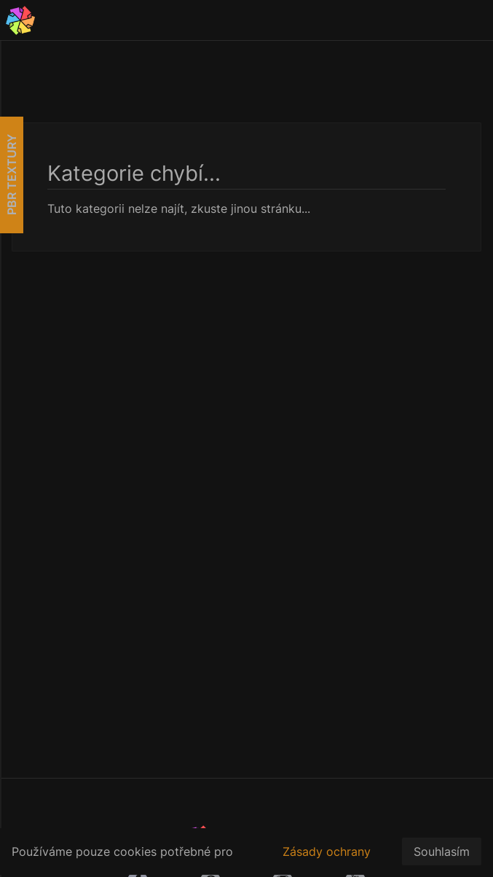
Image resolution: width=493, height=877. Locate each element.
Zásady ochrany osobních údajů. (327, 859)
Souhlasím (442, 851)
